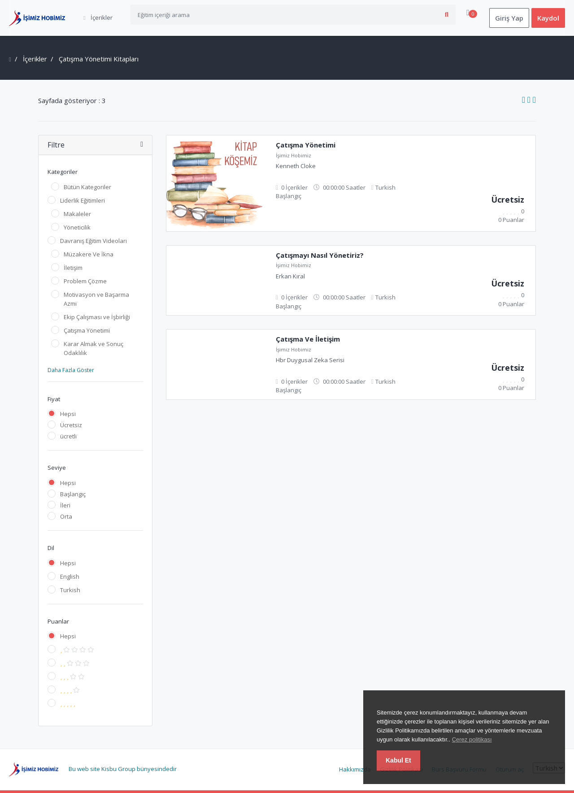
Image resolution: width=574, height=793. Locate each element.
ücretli (68, 436)
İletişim (73, 268)
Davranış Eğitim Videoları (93, 241)
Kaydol (548, 17)
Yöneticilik (77, 227)
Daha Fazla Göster (71, 370)
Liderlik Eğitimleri (82, 200)
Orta (66, 516)
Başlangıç (73, 494)
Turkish (70, 590)
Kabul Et (398, 760)
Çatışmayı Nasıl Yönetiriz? (320, 255)
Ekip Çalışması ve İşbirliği (97, 317)
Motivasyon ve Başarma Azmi (96, 299)
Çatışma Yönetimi (87, 330)
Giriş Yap (509, 17)
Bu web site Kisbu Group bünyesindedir (123, 769)
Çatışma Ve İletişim (308, 338)
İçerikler (35, 58)
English (69, 576)
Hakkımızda (355, 769)
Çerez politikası (472, 739)
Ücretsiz (71, 425)
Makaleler (77, 214)
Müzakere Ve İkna (88, 254)
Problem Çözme (85, 281)
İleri (65, 505)
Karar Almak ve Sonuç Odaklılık (93, 348)
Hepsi (68, 414)
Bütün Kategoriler (87, 187)
